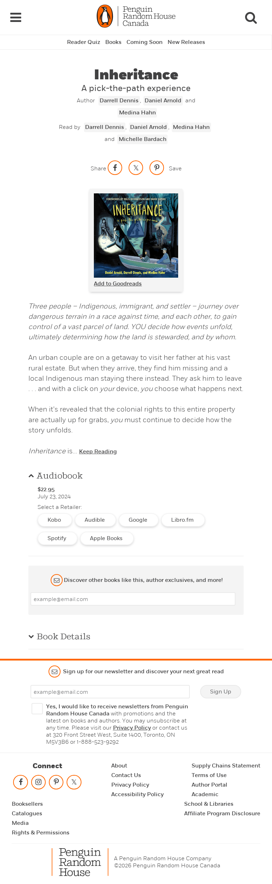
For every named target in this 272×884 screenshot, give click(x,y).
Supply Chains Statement (226, 765)
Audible (95, 519)
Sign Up (220, 691)
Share (98, 168)
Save (175, 168)
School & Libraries (208, 804)
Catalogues (27, 813)
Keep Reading (98, 451)
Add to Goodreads (118, 283)
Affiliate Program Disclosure (222, 813)
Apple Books (107, 538)
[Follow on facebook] (20, 783)
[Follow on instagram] (38, 783)
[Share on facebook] (115, 167)
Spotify (57, 538)
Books (113, 42)
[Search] (250, 17)
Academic (205, 794)
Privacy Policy (132, 727)
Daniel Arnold (162, 100)
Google (139, 519)
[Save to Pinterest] (157, 167)
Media (20, 823)
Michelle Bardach (142, 139)
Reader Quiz (83, 42)
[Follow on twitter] (74, 783)
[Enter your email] (133, 599)
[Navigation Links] (15, 17)
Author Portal (209, 784)
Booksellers (27, 804)
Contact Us (126, 775)
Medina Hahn (137, 112)
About (119, 765)
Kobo (54, 519)
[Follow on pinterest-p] (56, 783)
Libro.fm (183, 519)
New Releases (186, 42)
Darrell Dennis (119, 100)
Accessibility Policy (137, 794)
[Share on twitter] (136, 167)
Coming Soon (144, 42)
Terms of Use (209, 775)
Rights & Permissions (40, 832)
